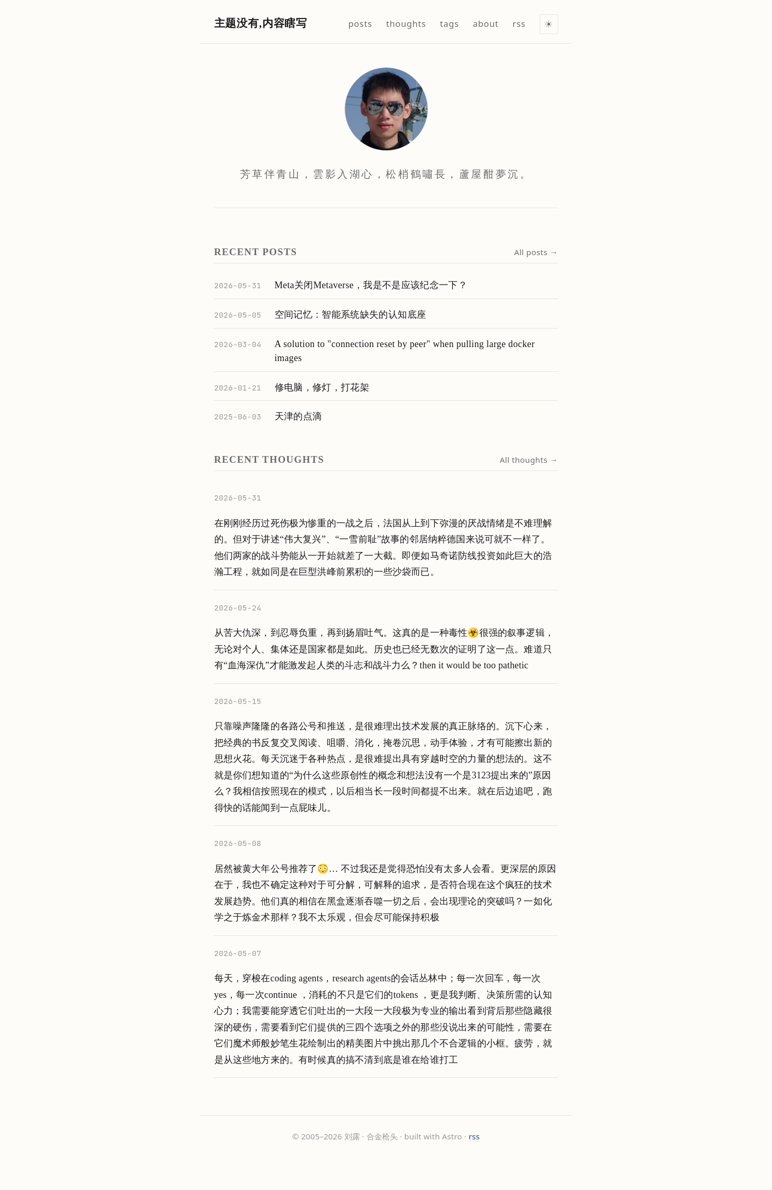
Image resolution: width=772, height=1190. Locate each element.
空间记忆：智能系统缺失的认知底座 (351, 314)
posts (360, 23)
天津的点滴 (298, 416)
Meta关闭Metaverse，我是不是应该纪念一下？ (371, 285)
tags (449, 23)
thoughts (406, 23)
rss (474, 1136)
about (486, 23)
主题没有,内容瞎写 (261, 23)
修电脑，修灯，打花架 (322, 387)
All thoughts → (529, 460)
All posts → (536, 252)
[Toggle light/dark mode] (549, 24)
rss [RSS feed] (519, 23)
